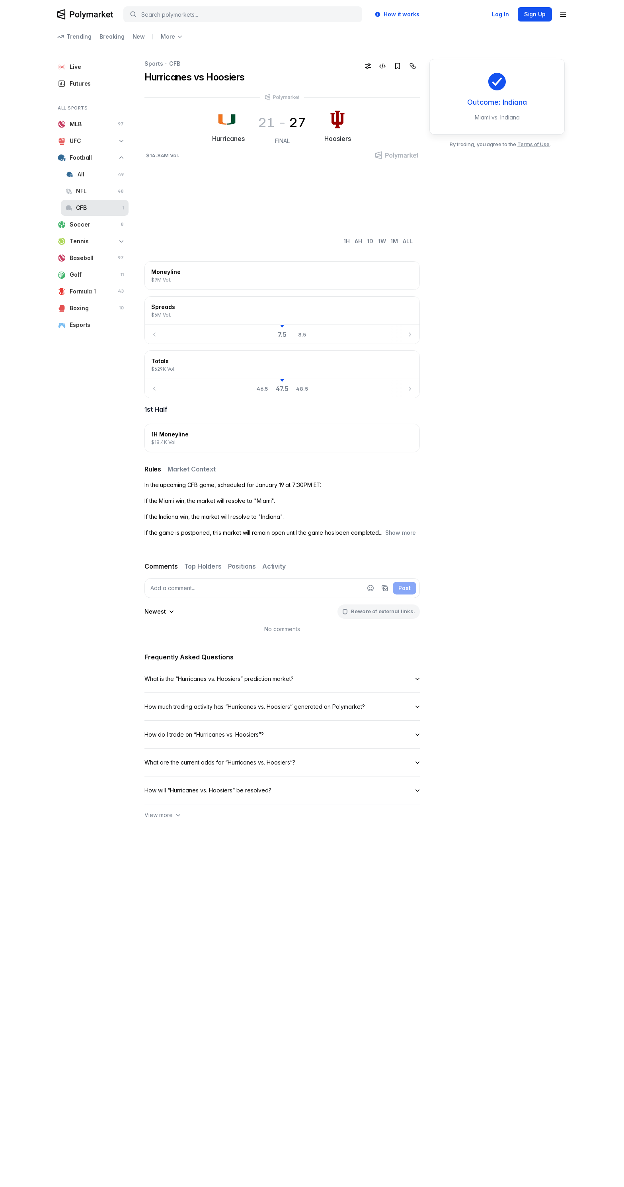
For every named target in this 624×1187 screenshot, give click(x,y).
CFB (174, 63)
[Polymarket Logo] (85, 14)
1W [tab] (382, 241)
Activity (274, 566)
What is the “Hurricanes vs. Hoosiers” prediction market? (282, 678)
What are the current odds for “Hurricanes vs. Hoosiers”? (282, 762)
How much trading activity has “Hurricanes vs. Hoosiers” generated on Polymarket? (282, 706)
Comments (161, 566)
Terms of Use (533, 144)
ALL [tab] (408, 241)
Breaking (111, 36)
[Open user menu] (563, 14)
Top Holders (203, 566)
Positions (242, 566)
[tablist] (378, 241)
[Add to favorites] (397, 66)
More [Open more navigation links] (171, 36)
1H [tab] (346, 241)
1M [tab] (394, 241)
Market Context (191, 469)
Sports (153, 63)
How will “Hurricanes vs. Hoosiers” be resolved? (282, 790)
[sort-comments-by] (159, 612)
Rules (152, 469)
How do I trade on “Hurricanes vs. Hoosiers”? (282, 734)
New (139, 36)
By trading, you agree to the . (500, 144)
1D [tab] (370, 241)
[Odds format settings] (368, 66)
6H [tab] (358, 241)
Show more (400, 532)
